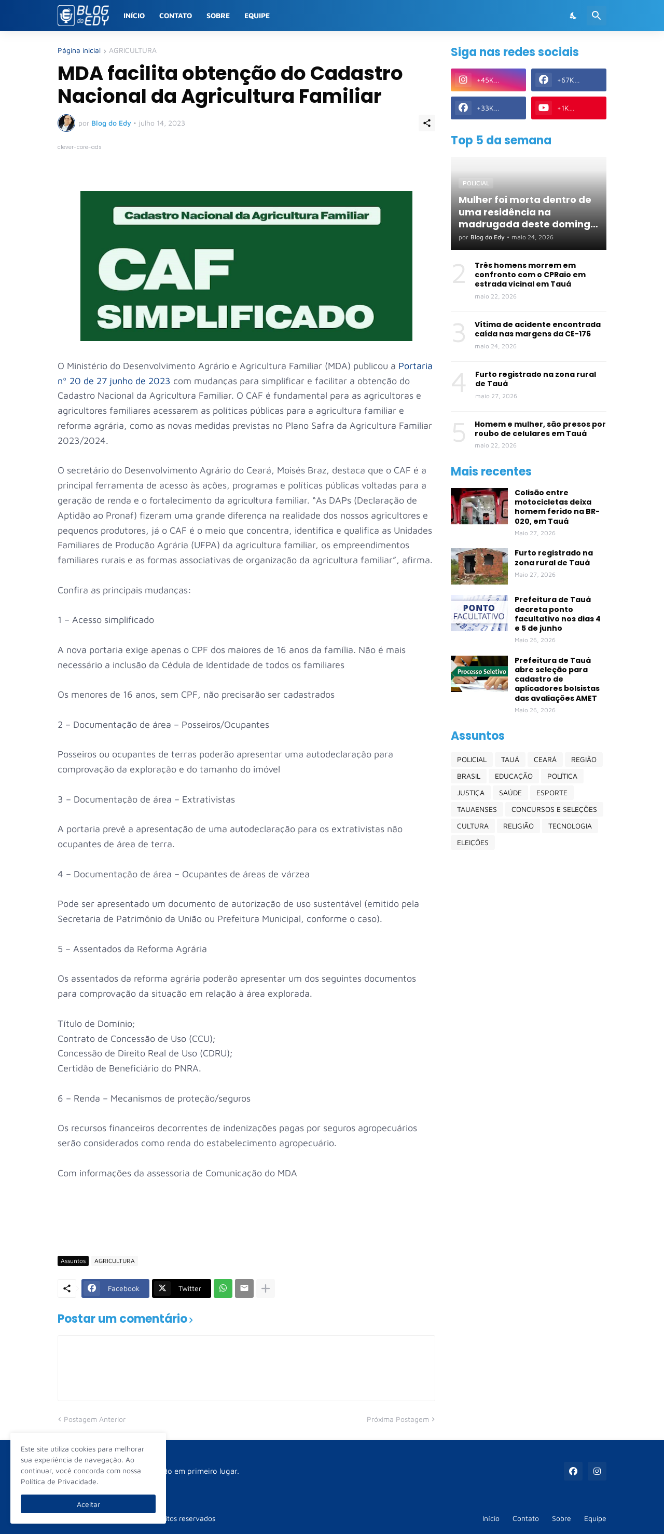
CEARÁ (545, 759)
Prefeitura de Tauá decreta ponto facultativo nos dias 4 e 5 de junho (558, 614)
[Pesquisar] (596, 15)
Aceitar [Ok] (88, 1504)
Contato (175, 15)
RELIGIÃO (518, 825)
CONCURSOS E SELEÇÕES (554, 809)
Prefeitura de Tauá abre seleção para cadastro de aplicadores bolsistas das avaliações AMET (557, 679)
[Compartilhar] (427, 123)
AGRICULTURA (133, 51)
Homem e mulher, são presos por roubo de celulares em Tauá (540, 428)
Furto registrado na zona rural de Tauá (535, 379)
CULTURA (473, 825)
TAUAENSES (477, 809)
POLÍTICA (562, 775)
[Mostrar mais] (265, 1288)
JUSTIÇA (471, 792)
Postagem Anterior (95, 1419)
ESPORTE (552, 792)
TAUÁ (510, 759)
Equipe (257, 15)
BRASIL (468, 775)
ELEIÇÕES (473, 842)
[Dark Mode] (574, 15)
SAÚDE (510, 792)
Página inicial (79, 51)
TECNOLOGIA (570, 825)
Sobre (218, 15)
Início (134, 15)
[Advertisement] (246, 1217)
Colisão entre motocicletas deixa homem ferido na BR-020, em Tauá (557, 507)
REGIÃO (584, 759)
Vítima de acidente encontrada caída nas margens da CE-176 (538, 329)
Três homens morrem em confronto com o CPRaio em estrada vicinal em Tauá (530, 275)
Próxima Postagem (398, 1419)
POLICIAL (472, 759)
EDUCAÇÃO (514, 775)
